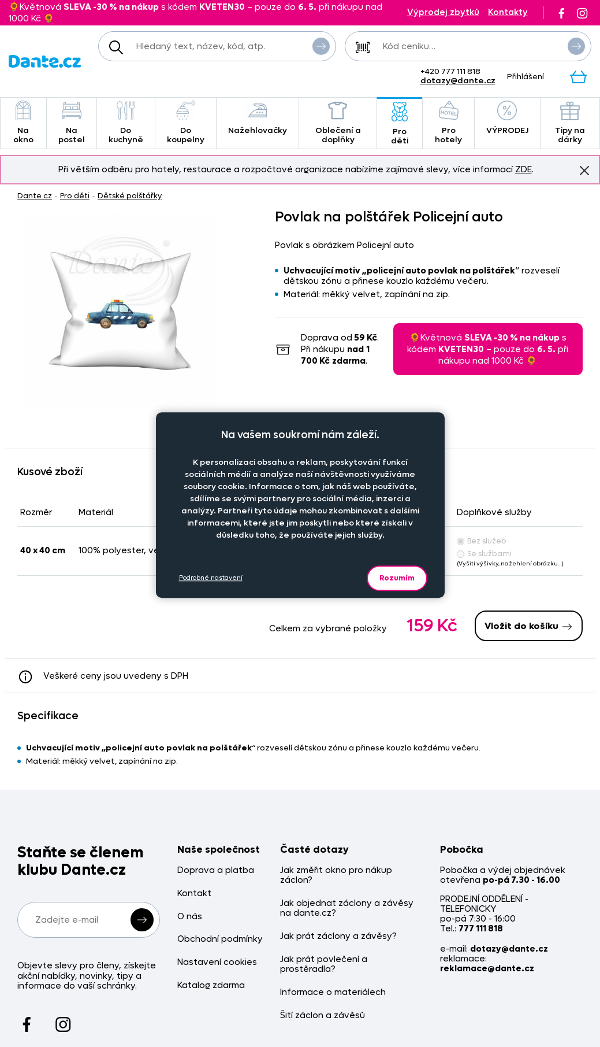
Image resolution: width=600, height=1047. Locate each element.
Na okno (23, 123)
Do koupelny (185, 123)
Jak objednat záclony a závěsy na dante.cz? (346, 908)
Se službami (484, 553)
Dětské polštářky (130, 196)
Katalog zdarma (211, 985)
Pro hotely (448, 123)
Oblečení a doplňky (338, 123)
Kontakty (508, 12)
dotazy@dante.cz (457, 80)
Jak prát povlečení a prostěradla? (323, 964)
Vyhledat (321, 45)
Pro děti (400, 124)
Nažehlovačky (257, 118)
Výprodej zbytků (443, 12)
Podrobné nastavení (211, 578)
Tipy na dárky (570, 123)
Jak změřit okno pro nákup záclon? (336, 875)
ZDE (523, 169)
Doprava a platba (215, 870)
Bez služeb (481, 541)
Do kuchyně (126, 123)
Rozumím (397, 578)
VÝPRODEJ (507, 118)
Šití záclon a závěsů (322, 1015)
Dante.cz (34, 196)
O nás (189, 917)
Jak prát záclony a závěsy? (338, 936)
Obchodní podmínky (220, 939)
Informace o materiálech (333, 992)
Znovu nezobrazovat (584, 170)
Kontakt (194, 893)
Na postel (71, 123)
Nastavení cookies (217, 962)
